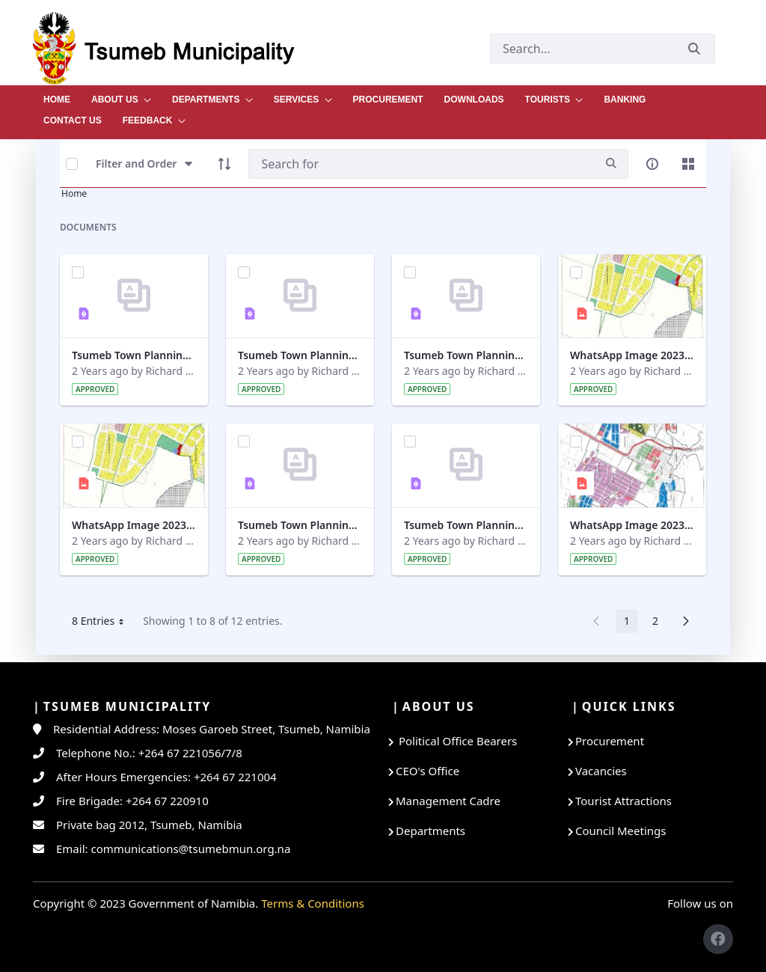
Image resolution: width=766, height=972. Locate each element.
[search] (611, 163)
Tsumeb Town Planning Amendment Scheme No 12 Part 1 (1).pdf (466, 355)
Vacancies (601, 770)
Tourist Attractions (623, 800)
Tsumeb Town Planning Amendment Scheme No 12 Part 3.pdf (300, 525)
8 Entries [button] (103, 623)
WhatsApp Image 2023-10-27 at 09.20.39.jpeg (632, 355)
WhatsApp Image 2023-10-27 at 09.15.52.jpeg (134, 525)
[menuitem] (57, 95)
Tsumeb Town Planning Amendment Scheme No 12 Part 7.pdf (134, 355)
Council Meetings (620, 830)
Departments (430, 830)
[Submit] (694, 48)
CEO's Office (427, 770)
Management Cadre (448, 800)
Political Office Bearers (456, 740)
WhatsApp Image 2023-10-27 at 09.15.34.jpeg (632, 525)
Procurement (609, 740)
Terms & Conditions (312, 903)
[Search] (421, 164)
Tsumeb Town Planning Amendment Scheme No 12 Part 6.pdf (300, 355)
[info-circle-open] (652, 164)
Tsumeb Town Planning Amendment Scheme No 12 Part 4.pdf (466, 525)
